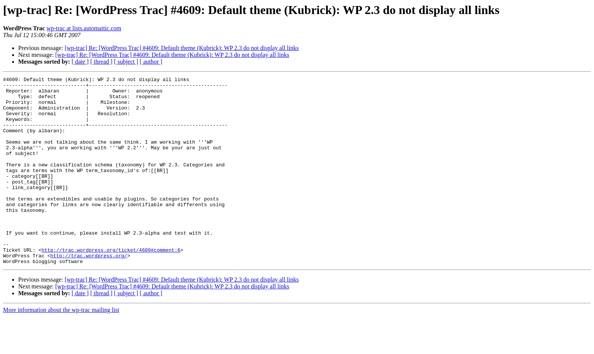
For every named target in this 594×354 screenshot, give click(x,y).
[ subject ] (126, 61)
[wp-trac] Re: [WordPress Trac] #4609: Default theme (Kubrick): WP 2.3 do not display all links (182, 48)
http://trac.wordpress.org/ (88, 291)
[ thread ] (101, 61)
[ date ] (80, 61)
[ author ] (151, 61)
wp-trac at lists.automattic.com (84, 28)
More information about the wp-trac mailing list (61, 347)
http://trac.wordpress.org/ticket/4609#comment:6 (110, 285)
